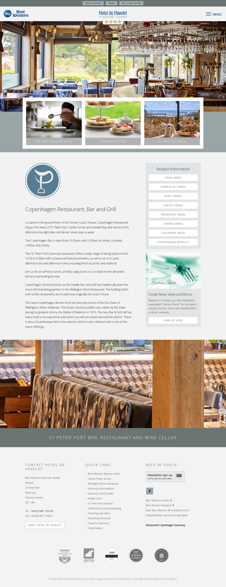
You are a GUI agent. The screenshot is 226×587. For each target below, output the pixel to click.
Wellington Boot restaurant (103, 483)
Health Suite (95, 498)
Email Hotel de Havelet (44, 525)
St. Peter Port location (100, 503)
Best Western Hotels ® (159, 500)
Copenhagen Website (173, 242)
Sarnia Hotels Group (99, 478)
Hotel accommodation (101, 488)
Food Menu (173, 177)
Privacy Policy (152, 578)
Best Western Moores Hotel (104, 473)
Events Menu (173, 205)
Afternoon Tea (113, 141)
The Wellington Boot (54, 141)
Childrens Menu (173, 233)
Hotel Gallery (95, 528)
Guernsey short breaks (101, 493)
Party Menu (173, 196)
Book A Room (93, 3)
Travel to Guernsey (98, 523)
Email (111, 3)
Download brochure (99, 518)
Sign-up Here (173, 320)
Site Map (138, 578)
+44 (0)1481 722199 (41, 511)
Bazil (172, 578)
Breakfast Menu (173, 214)
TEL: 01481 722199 (131, 3)
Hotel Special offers (99, 513)
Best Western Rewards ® (160, 505)
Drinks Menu (173, 223)
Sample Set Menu (173, 186)
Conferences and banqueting (104, 508)
